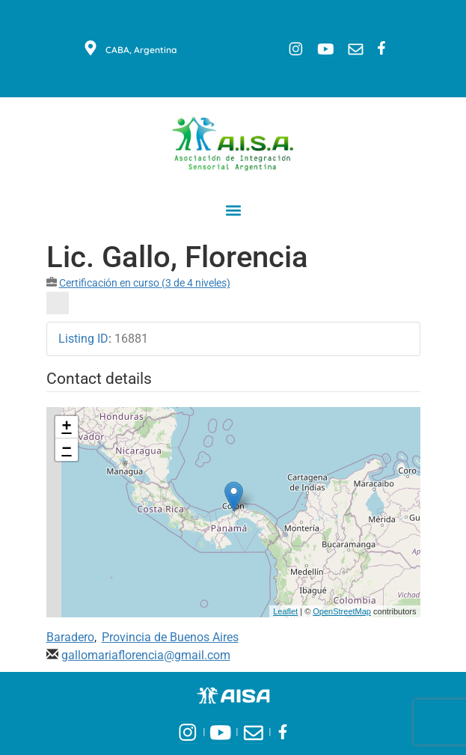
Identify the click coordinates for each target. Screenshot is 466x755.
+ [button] (66, 427)
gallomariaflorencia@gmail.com (145, 655)
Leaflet (285, 611)
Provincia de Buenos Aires (170, 637)
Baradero (70, 637)
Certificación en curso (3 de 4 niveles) (144, 283)
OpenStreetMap (342, 611)
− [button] (66, 449)
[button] (233, 210)
